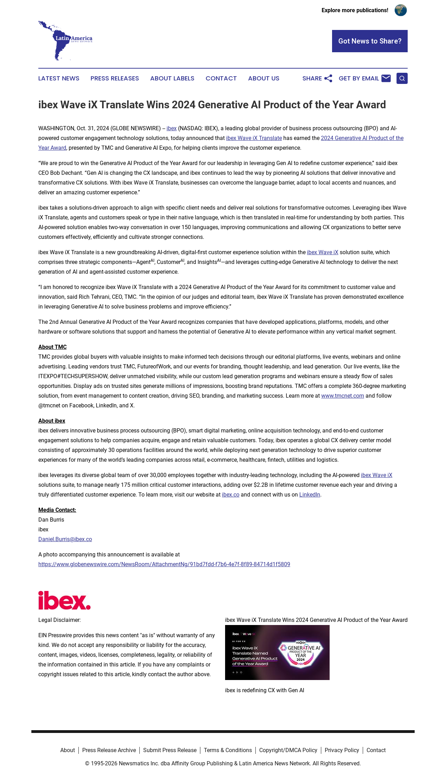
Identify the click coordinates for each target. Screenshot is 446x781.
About (67, 750)
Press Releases (115, 78)
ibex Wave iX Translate (254, 138)
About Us (263, 78)
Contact (221, 78)
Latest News (58, 78)
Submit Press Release (170, 750)
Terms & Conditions (228, 750)
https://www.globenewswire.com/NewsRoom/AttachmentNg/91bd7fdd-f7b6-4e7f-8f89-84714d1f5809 (164, 564)
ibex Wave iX (322, 252)
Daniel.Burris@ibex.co (65, 539)
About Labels (172, 78)
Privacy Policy (342, 750)
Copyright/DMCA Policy (288, 750)
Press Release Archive (109, 750)
